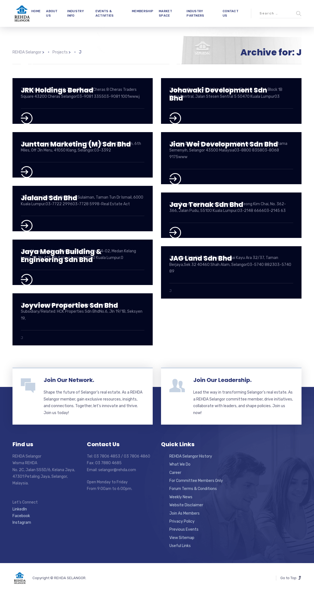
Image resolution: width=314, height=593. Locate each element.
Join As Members (184, 513)
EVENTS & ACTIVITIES (105, 13)
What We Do (179, 464)
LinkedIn (19, 509)
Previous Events (184, 529)
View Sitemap (181, 537)
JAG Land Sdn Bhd (200, 258)
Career (175, 472)
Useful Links (180, 545)
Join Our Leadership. (222, 380)
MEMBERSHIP (142, 11)
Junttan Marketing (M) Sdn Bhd (76, 144)
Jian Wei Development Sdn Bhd (223, 144)
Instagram (21, 522)
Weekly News (180, 497)
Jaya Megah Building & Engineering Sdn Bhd (61, 255)
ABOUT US (52, 13)
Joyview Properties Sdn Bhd (69, 305)
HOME (36, 11)
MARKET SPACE (165, 13)
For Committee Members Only (196, 480)
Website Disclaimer (186, 505)
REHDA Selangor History (190, 456)
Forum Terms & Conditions (193, 488)
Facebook (21, 516)
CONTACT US (230, 13)
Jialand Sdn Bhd (49, 197)
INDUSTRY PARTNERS (195, 13)
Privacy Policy (182, 521)
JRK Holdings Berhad (57, 90)
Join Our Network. (69, 380)
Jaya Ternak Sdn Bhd (206, 204)
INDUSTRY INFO (75, 13)
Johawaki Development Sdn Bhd (218, 94)
